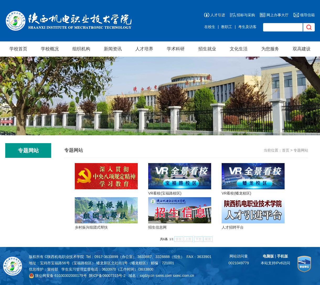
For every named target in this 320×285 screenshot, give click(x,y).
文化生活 (239, 48)
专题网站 (301, 150)
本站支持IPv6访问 (275, 263)
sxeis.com (164, 275)
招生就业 (207, 48)
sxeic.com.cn (183, 275)
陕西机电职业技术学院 (65, 257)
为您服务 (270, 48)
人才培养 (144, 48)
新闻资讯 (113, 48)
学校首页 (18, 48)
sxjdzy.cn (147, 275)
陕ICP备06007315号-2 (107, 275)
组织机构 (81, 48)
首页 (285, 150)
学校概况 (50, 48)
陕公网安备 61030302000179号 (58, 275)
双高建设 (302, 48)
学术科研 (176, 48)
